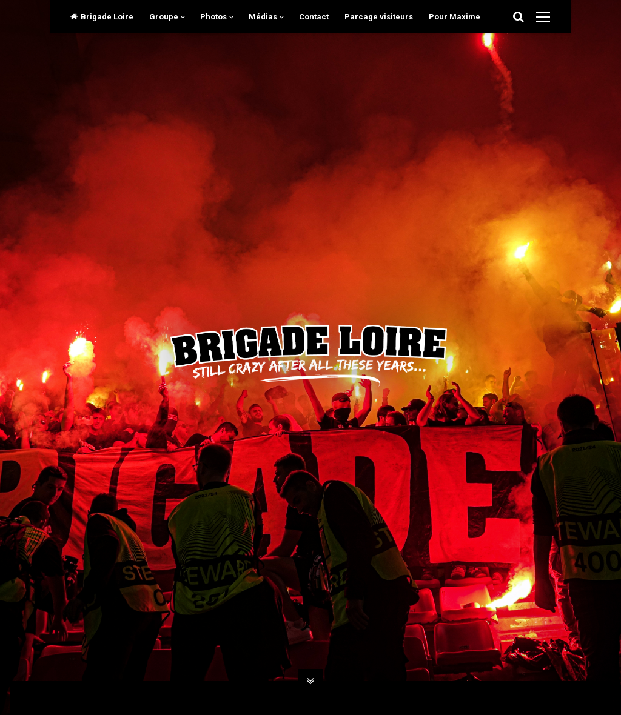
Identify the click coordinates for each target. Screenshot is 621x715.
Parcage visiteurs (378, 16)
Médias (263, 16)
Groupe (163, 16)
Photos (213, 16)
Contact (314, 16)
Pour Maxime (454, 16)
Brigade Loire (101, 16)
